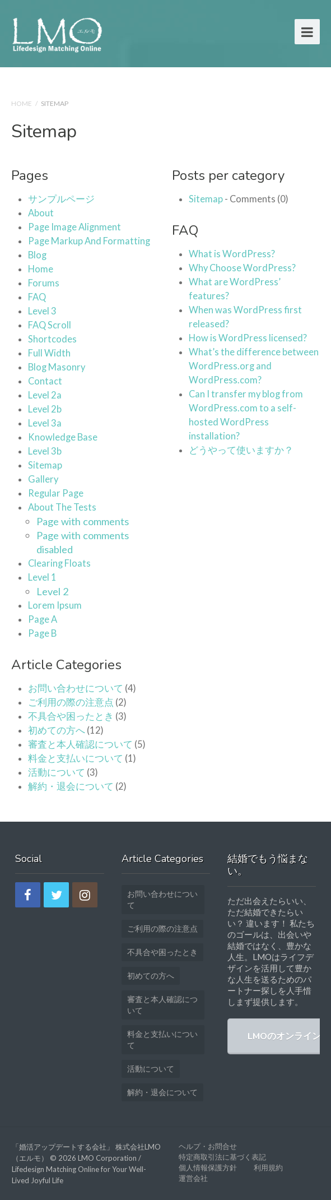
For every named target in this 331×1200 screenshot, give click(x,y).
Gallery (43, 479)
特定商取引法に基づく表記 (222, 1156)
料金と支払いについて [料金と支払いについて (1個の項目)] (162, 1039)
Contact (45, 381)
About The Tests (62, 507)
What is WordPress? (232, 254)
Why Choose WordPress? (242, 268)
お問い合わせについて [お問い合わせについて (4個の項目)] (162, 899)
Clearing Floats (59, 563)
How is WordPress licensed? (248, 338)
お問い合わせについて (75, 688)
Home (21, 103)
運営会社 (193, 1178)
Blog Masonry (56, 367)
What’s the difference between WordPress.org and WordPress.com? (254, 366)
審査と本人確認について (80, 744)
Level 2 (52, 591)
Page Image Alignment (74, 227)
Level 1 (42, 577)
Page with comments (82, 521)
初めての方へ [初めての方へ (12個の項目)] (150, 975)
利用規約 (268, 1167)
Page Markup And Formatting (89, 241)
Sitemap (45, 465)
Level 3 (42, 311)
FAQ (37, 297)
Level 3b (45, 451)
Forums (43, 283)
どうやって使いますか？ (241, 450)
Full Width (49, 353)
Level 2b (45, 409)
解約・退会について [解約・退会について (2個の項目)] (162, 1092)
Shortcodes (52, 339)
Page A (42, 619)
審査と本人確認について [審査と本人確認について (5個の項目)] (162, 1004)
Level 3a (45, 423)
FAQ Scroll (49, 325)
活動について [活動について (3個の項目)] (150, 1068)
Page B (42, 633)
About (41, 213)
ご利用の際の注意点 (71, 702)
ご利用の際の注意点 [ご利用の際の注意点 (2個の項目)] (162, 928)
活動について (56, 772)
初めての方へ (56, 730)
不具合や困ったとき (71, 716)
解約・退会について (71, 786)
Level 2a (45, 395)
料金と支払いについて (75, 758)
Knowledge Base (62, 437)
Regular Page (55, 493)
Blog (37, 255)
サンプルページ (61, 199)
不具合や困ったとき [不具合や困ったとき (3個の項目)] (162, 952)
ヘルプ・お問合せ (208, 1146)
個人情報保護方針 (208, 1167)
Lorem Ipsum (55, 605)
